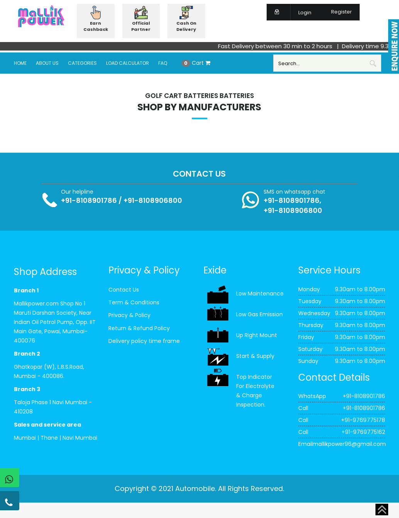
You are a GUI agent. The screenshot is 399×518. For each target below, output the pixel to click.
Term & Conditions (133, 302)
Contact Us (123, 290)
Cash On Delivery (186, 26)
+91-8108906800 (152, 200)
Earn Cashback (95, 26)
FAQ (162, 63)
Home (20, 63)
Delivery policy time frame (144, 341)
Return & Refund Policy (139, 328)
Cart (195, 63)
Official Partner (140, 26)
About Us (47, 63)
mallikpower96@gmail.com (349, 444)
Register (337, 11)
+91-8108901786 (89, 200)
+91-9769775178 (363, 420)
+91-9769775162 (363, 432)
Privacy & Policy (129, 315)
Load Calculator (127, 63)
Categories (82, 63)
